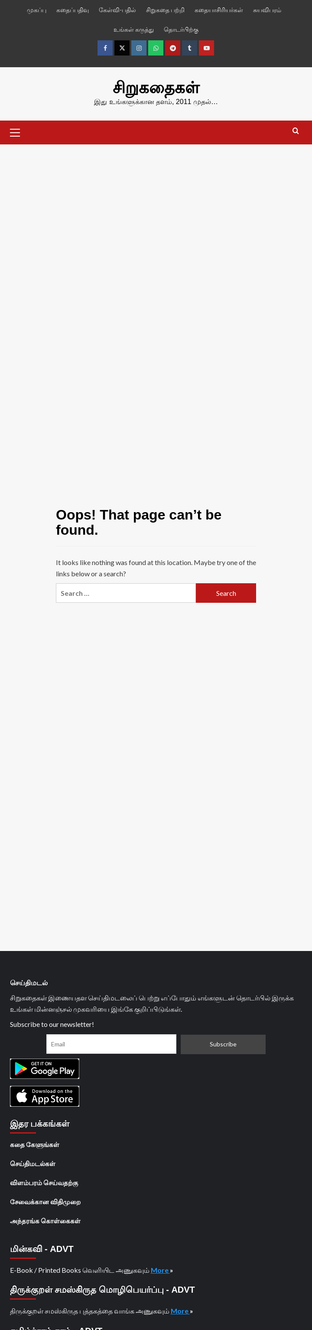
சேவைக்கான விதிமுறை (45, 1201)
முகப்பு (36, 9)
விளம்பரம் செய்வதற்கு (44, 1182)
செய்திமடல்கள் (32, 1163)
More (160, 1269)
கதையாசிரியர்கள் (219, 9)
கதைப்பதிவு (72, 9)
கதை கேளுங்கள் (34, 1144)
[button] (15, 131)
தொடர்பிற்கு (181, 29)
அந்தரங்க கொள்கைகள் (45, 1220)
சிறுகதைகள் (156, 88)
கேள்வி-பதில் (117, 9)
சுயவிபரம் (267, 9)
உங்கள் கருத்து (134, 29)
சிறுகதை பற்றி (165, 9)
